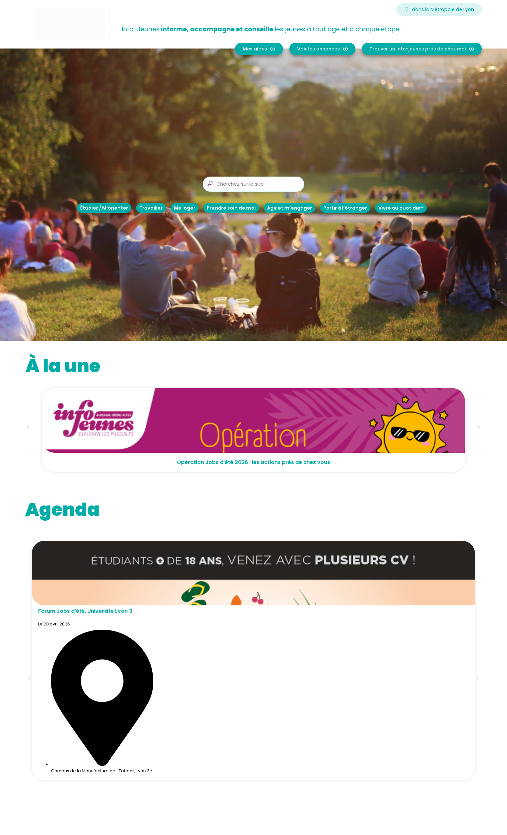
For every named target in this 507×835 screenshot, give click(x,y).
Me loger (184, 208)
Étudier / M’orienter (104, 208)
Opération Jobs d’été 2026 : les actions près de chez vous (253, 462)
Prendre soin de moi (231, 208)
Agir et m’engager (289, 208)
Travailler (151, 208)
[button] (28, 428)
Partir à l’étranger (345, 208)
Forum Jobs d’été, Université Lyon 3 (85, 611)
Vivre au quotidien (401, 208)
